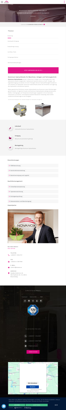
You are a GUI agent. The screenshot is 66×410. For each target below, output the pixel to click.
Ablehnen (17, 405)
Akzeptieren (36, 405)
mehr (56, 405)
